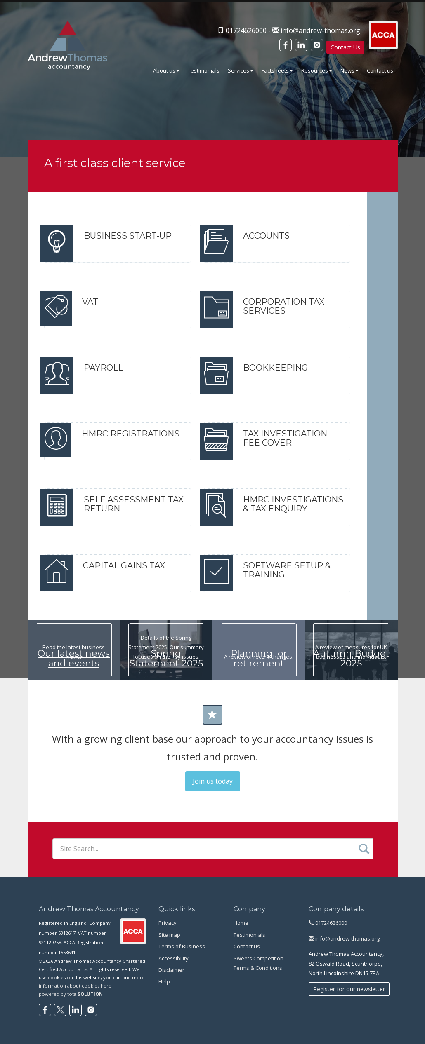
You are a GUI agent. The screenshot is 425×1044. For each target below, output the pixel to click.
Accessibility (173, 958)
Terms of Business (181, 946)
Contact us (380, 70)
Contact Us (344, 47)
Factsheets (277, 70)
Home (241, 923)
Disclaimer (171, 970)
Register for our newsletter (349, 989)
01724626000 (328, 923)
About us (166, 70)
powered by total (71, 994)
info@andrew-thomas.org (319, 30)
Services (240, 70)
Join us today (213, 781)
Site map (169, 934)
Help (164, 981)
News (349, 70)
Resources (316, 70)
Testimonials (204, 70)
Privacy (167, 923)
